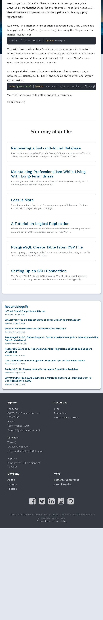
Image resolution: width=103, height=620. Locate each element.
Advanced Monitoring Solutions (25, 451)
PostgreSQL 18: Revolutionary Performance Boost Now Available (41, 369)
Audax (10, 421)
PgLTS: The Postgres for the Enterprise (23, 415)
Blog (56, 408)
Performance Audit (18, 425)
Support (12, 458)
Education (60, 413)
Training (11, 442)
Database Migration (18, 446)
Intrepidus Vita (62, 484)
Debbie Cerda (9, 323)
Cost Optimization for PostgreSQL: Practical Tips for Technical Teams (45, 360)
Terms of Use (43, 521)
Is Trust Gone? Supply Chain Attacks (25, 311)
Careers (12, 484)
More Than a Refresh (66, 417)
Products (12, 408)
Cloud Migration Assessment (23, 430)
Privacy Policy (59, 521)
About (11, 479)
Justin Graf (9, 314)
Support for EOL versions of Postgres (23, 465)
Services (12, 437)
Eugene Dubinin (10, 343)
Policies (12, 488)
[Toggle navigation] (5, 5)
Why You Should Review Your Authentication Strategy (35, 328)
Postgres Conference (66, 479)
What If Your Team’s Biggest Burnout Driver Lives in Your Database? (43, 319)
